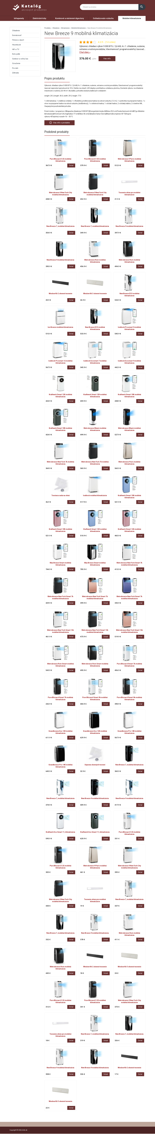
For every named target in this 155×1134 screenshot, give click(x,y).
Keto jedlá (16, 54)
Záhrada (15, 73)
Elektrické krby (39, 18)
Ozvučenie (16, 63)
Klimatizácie (65, 28)
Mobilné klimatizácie (132, 18)
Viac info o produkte (60, 122)
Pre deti (15, 68)
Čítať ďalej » (84, 52)
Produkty (47, 28)
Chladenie (55, 28)
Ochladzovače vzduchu (103, 18)
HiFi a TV (15, 49)
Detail (71, 166)
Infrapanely (19, 18)
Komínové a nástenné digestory (69, 18)
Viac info (107, 59)
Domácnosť (16, 35)
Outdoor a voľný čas (20, 59)
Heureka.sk (16, 45)
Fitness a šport (18, 40)
